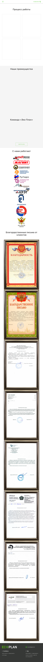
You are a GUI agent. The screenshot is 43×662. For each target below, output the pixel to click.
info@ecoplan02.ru (11, 653)
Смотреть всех (21, 144)
